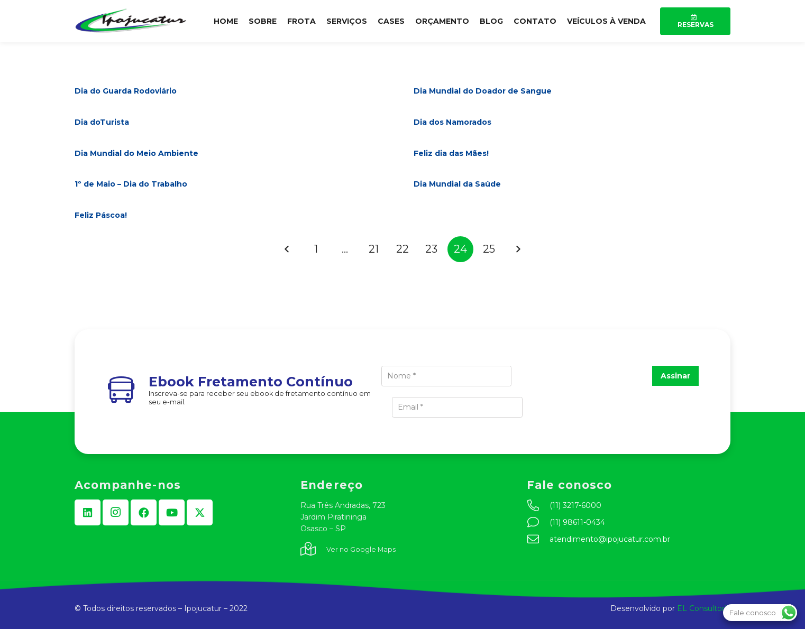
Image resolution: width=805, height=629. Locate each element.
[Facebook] (144, 512)
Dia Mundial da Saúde (457, 184)
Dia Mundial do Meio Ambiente (136, 153)
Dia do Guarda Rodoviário (126, 91)
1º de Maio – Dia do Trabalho (131, 184)
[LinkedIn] (87, 512)
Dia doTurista (102, 122)
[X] (200, 512)
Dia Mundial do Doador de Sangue (483, 91)
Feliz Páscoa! (101, 215)
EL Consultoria (703, 608)
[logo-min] (131, 21)
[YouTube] (172, 512)
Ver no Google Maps (361, 549)
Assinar (675, 376)
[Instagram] (116, 512)
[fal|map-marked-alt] (313, 550)
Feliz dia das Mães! (451, 153)
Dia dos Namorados (452, 122)
